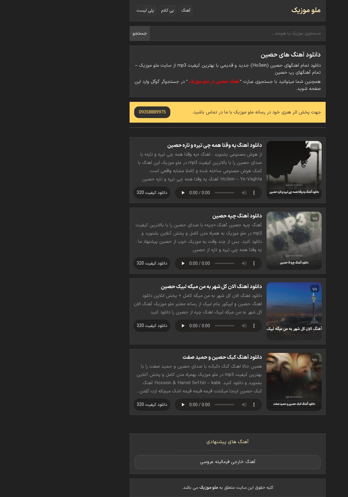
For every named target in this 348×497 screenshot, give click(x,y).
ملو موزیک (252, 11)
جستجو (86, 33)
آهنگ (132, 10)
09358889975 (98, 112)
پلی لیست (91, 10)
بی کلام (114, 10)
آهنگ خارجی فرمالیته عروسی (174, 461)
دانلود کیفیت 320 (98, 193)
